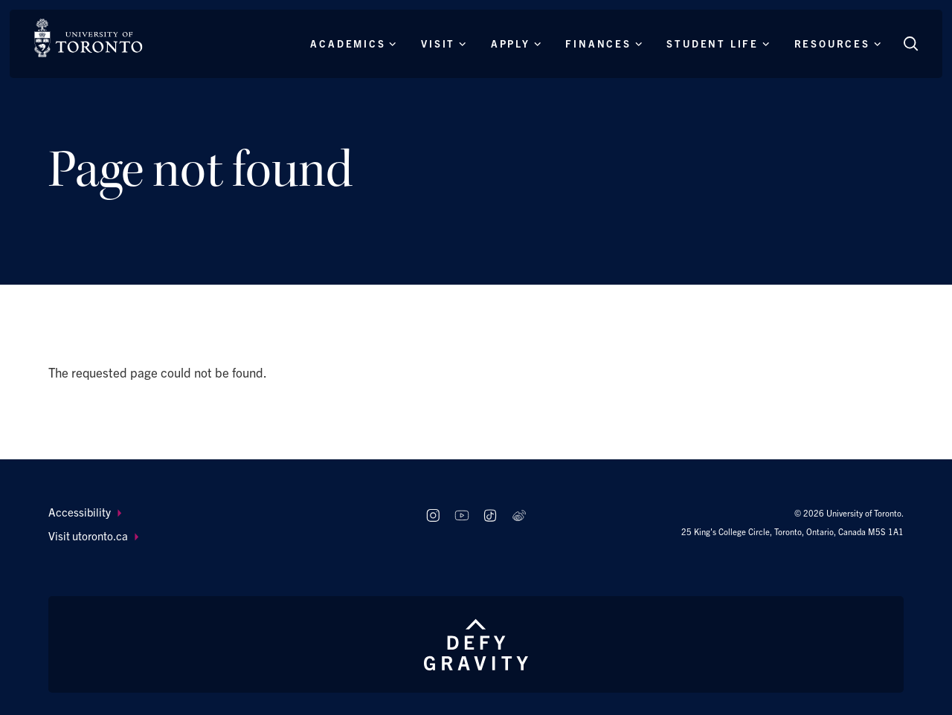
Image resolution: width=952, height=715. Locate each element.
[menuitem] (223, 512)
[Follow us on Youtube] (461, 516)
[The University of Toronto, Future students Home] (88, 38)
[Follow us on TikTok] (490, 516)
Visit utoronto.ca (93, 535)
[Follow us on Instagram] (432, 516)
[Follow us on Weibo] (519, 516)
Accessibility (84, 512)
